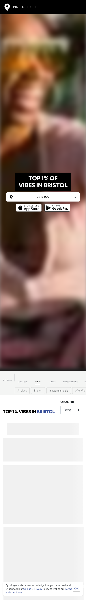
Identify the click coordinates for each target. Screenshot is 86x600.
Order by (67, 402)
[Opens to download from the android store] (56, 205)
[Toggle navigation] (76, 7)
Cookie (27, 588)
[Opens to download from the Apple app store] (29, 205)
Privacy (38, 588)
